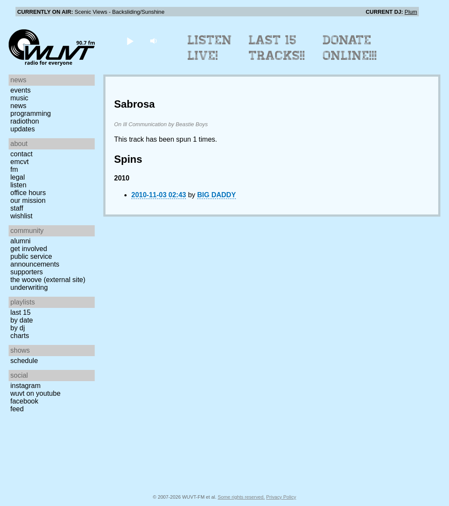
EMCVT (19, 161)
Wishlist (21, 216)
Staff (16, 208)
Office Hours (28, 192)
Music (19, 98)
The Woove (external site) (47, 279)
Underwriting (29, 287)
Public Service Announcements (34, 260)
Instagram (25, 385)
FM (14, 169)
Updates (22, 129)
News (18, 105)
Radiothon (24, 121)
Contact (21, 154)
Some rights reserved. (241, 497)
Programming (30, 113)
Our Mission (28, 200)
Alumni (20, 241)
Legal (17, 177)
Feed (17, 409)
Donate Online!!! (350, 47)
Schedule (24, 360)
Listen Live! (210, 47)
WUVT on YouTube (35, 393)
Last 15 (20, 312)
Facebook (24, 401)
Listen (18, 185)
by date (21, 320)
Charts (19, 335)
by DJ (17, 328)
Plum (411, 12)
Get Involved (28, 248)
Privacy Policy (281, 497)
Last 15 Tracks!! (277, 47)
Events (20, 90)
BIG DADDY (216, 195)
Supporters (26, 272)
